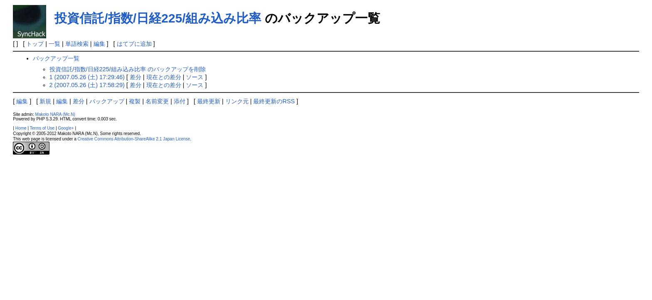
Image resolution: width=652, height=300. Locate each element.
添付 (179, 101)
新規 (45, 101)
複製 (135, 101)
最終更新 (208, 101)
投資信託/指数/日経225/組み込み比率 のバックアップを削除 (127, 69)
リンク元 (237, 101)
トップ (35, 43)
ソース (194, 77)
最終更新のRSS (274, 101)
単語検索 (77, 43)
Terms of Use (42, 128)
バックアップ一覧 (56, 58)
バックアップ (106, 101)
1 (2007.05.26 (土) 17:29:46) (87, 77)
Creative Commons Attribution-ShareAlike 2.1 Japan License (134, 139)
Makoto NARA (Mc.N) (55, 114)
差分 (135, 77)
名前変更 (157, 101)
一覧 (54, 43)
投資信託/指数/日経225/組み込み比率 (157, 18)
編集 (99, 43)
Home (21, 128)
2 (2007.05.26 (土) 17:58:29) (87, 85)
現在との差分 (163, 77)
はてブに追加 (134, 43)
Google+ (66, 128)
